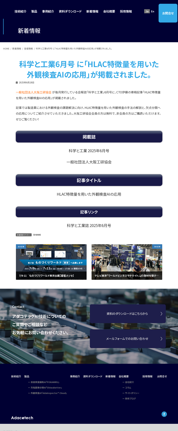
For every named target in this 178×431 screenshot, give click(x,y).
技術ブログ (130, 398)
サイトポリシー (132, 393)
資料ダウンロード (92, 376)
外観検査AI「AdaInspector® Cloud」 (49, 393)
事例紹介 (75, 376)
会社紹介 (129, 382)
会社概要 (124, 376)
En (152, 11)
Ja (147, 11)
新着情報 (111, 376)
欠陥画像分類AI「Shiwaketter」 (46, 387)
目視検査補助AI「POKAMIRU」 (45, 382)
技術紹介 (16, 376)
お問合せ (168, 13)
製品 (26, 376)
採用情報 (147, 376)
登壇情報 (37, 234)
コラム (128, 387)
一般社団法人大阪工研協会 (34, 92)
